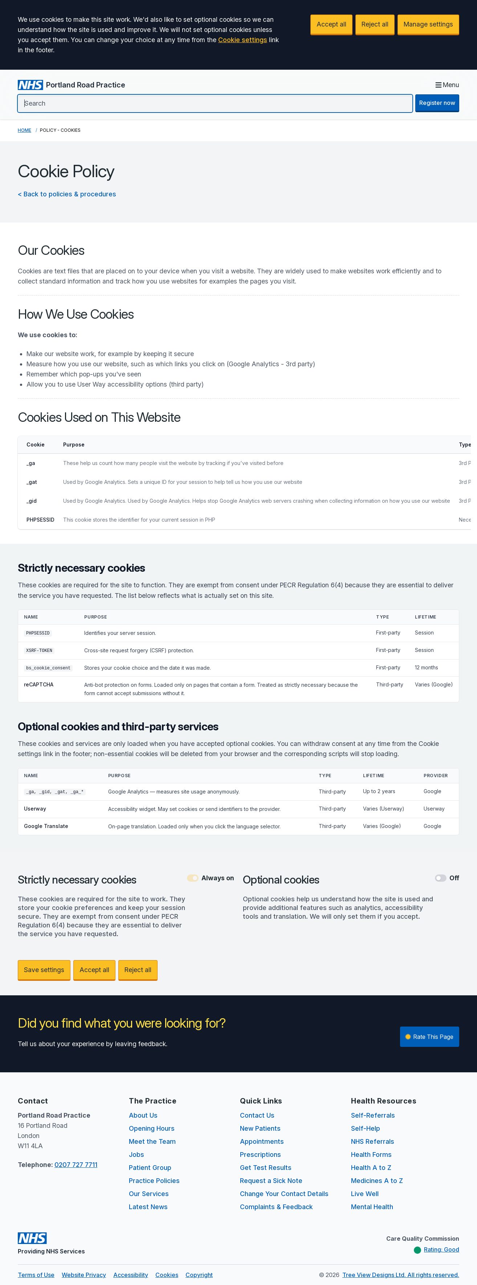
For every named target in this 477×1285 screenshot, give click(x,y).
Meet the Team (152, 1141)
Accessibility (130, 1274)
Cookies (166, 1274)
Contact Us (257, 1115)
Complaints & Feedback (276, 1207)
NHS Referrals (372, 1141)
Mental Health (372, 1207)
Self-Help (365, 1128)
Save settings (44, 970)
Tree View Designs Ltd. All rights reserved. (400, 1274)
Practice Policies (154, 1180)
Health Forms (371, 1154)
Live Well (365, 1194)
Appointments (262, 1141)
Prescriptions (260, 1154)
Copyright (199, 1274)
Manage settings (428, 24)
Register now (437, 102)
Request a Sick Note (271, 1180)
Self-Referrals (373, 1115)
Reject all (375, 24)
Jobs (136, 1154)
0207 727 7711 (75, 1164)
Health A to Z (371, 1167)
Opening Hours (152, 1128)
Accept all (331, 24)
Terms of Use (36, 1274)
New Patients (260, 1128)
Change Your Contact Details (284, 1194)
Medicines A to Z (377, 1180)
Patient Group (150, 1167)
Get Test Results (266, 1167)
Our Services (149, 1194)
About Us (143, 1115)
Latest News (148, 1207)
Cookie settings (242, 40)
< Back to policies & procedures (67, 194)
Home (24, 130)
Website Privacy (84, 1274)
